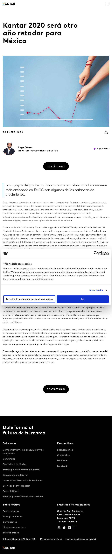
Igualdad (62, 466)
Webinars (62, 461)
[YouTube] (74, 528)
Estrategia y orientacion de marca (21, 470)
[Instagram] (59, 528)
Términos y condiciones (51, 539)
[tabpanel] (29, 473)
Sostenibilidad (10, 491)
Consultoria (9, 459)
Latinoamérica (65, 450)
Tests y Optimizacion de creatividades (23, 497)
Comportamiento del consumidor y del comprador (23, 452)
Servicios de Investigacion (16, 486)
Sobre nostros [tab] (11, 504)
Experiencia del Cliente (15, 475)
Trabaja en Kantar (13, 517)
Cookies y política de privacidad (81, 539)
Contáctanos (10, 522)
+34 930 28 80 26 (68, 522)
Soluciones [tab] (9, 443)
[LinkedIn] (69, 528)
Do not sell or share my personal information (29, 299)
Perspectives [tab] (65, 443)
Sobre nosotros (11, 511)
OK (82, 299)
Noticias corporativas (14, 527)
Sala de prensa (11, 533)
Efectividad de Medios (15, 464)
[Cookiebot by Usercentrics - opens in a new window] (96, 253)
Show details (96, 290)
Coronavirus (63, 455)
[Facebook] (64, 528)
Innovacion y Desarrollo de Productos (23, 480)
